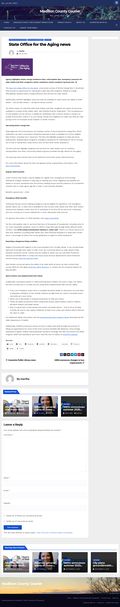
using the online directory (38, 267)
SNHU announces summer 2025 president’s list (73, 409)
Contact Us (9, 28)
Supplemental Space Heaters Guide (54, 317)
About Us (80, 22)
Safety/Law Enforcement (35, 39)
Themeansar (40, 600)
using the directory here (28, 258)
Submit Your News (28, 28)
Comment (8, 435)
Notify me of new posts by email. (19, 521)
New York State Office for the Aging (23, 88)
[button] (117, 25)
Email (7, 490)
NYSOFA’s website (70, 334)
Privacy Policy (65, 22)
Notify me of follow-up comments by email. (24, 516)
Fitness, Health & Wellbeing (17, 39)
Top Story (48, 39)
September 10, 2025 (14, 569)
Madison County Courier (60, 11)
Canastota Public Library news (21, 360)
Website (7, 503)
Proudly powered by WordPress (12, 600)
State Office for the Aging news (39, 44)
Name (7, 478)
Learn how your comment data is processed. (54, 533)
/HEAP (55, 218)
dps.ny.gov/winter (13, 166)
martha (21, 51)
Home (6, 22)
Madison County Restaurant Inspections (33, 22)
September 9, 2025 (73, 569)
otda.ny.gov (48, 218)
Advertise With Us (98, 22)
